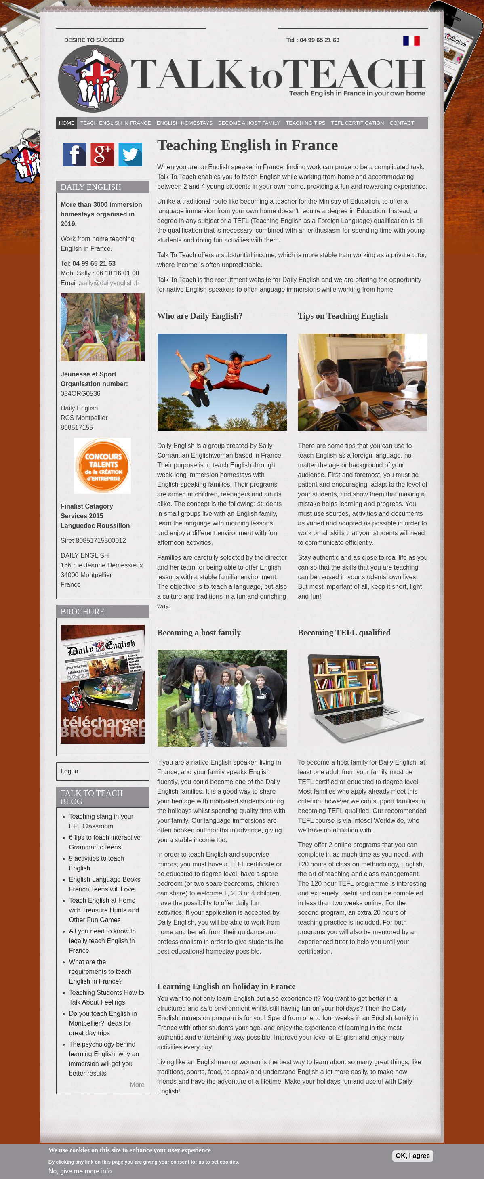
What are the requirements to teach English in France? (100, 971)
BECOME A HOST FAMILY (249, 123)
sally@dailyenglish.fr (109, 283)
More (137, 1084)
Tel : (312, 40)
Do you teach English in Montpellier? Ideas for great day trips (103, 1023)
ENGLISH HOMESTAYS (185, 123)
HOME (66, 123)
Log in (69, 771)
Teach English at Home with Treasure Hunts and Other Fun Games (104, 910)
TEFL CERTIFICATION (357, 123)
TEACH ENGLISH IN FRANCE (115, 123)
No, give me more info (80, 1174)
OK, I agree (413, 1158)
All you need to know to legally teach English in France (102, 941)
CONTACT (402, 123)
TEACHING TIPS (305, 123)
